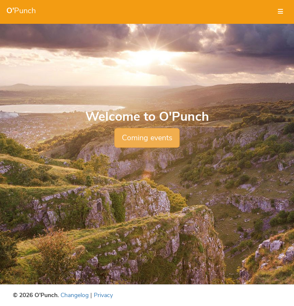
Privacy (103, 295)
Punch (21, 11)
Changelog (75, 295)
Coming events (147, 138)
